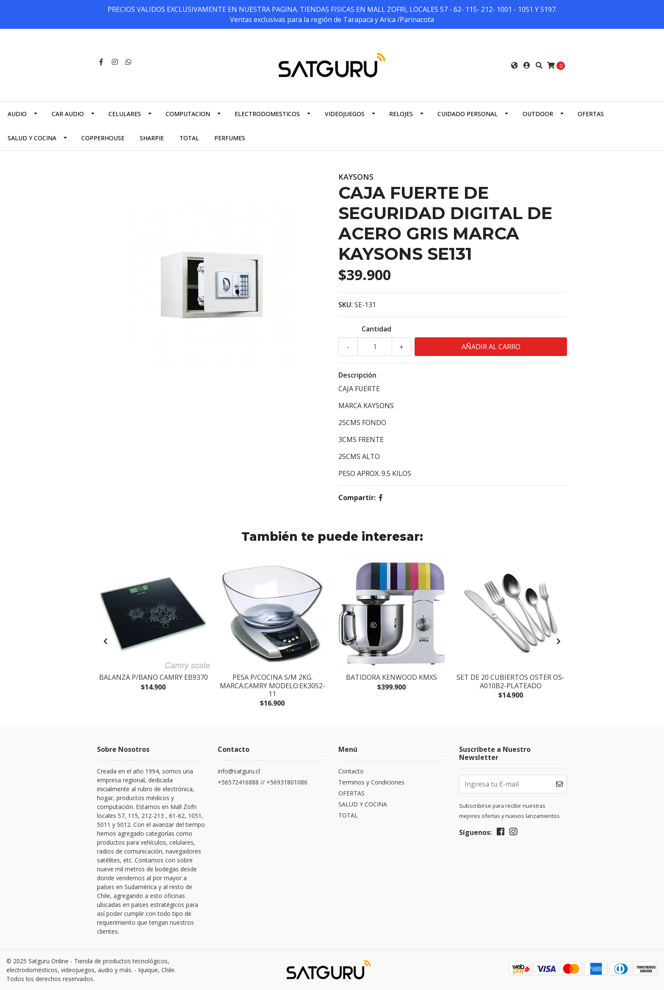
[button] (514, 65)
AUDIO (17, 114)
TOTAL (189, 138)
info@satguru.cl (239, 771)
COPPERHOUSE (103, 138)
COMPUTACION (188, 114)
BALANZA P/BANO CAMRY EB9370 (153, 677)
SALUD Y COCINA (32, 138)
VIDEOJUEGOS (345, 114)
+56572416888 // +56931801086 (262, 782)
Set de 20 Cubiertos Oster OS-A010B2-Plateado (510, 681)
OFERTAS (591, 114)
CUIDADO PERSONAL (467, 114)
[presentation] (105, 641)
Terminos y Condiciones (371, 782)
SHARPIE (152, 138)
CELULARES (124, 114)
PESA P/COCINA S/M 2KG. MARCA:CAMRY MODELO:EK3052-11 (272, 685)
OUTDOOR (538, 114)
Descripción (357, 375)
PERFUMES (229, 138)
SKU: (345, 304)
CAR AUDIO (68, 114)
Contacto (351, 771)
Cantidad (376, 329)
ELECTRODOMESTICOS (267, 114)
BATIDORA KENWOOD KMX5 (391, 677)
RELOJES (401, 114)
